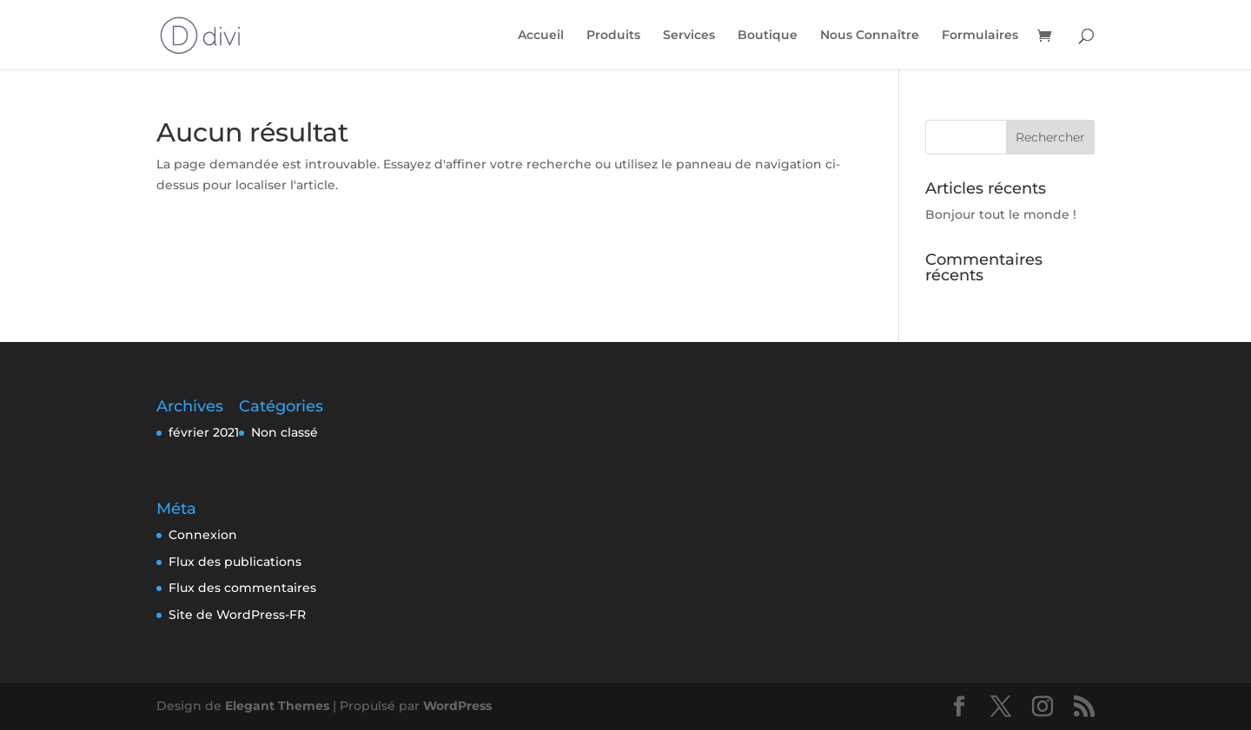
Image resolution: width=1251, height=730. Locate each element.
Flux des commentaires (242, 587)
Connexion (203, 535)
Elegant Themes (277, 706)
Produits (613, 36)
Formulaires (980, 36)
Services (689, 36)
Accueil (541, 36)
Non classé (284, 432)
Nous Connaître (869, 36)
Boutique (768, 36)
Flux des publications (235, 561)
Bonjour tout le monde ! (1000, 214)
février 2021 (204, 432)
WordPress (457, 706)
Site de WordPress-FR (237, 614)
